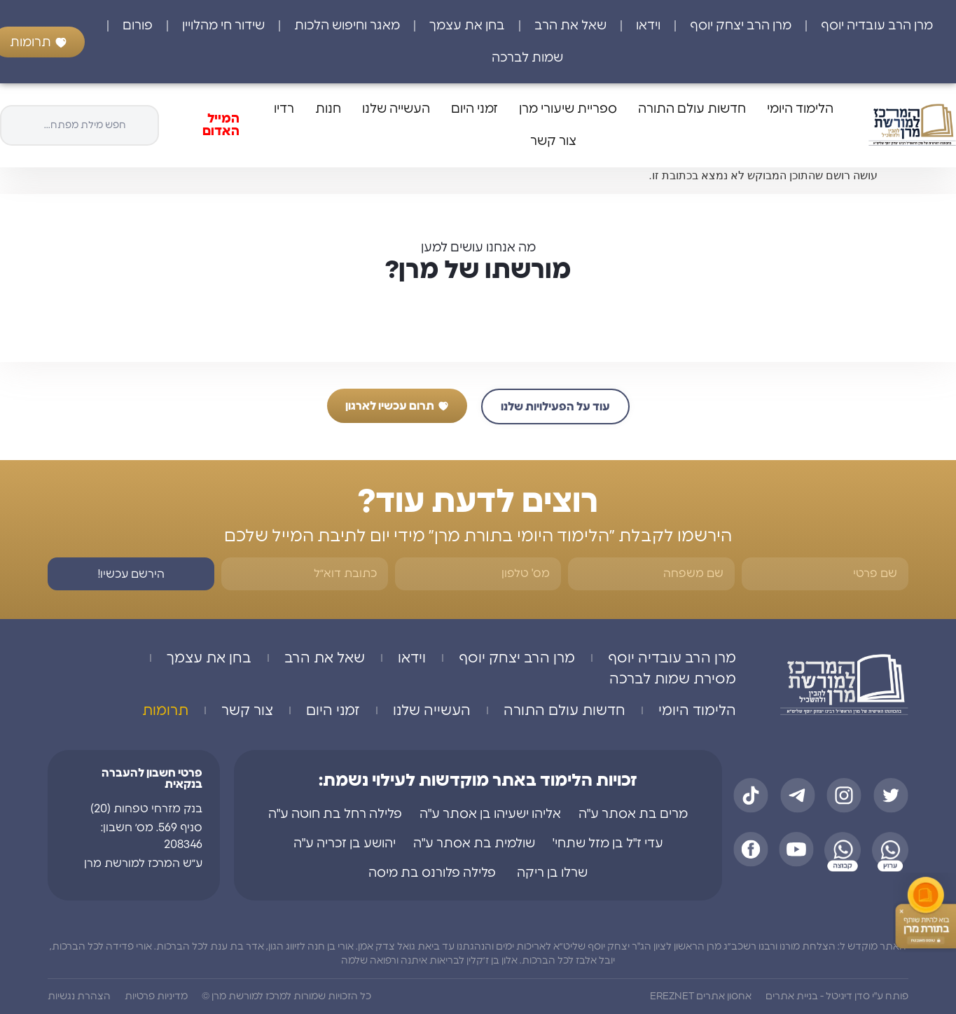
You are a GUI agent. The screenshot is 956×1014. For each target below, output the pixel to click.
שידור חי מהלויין (223, 26)
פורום (138, 26)
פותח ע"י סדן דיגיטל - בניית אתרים (837, 996)
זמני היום (474, 109)
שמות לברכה (527, 58)
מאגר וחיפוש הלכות (347, 26)
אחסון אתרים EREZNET (700, 996)
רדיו (284, 109)
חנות (328, 109)
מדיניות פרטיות (156, 996)
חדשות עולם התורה (692, 109)
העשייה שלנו (396, 109)
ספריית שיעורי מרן (568, 109)
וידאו (648, 26)
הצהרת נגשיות (79, 996)
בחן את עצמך (467, 26)
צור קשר (553, 141)
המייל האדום (221, 125)
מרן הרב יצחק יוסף (740, 26)
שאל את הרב (570, 26)
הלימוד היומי (800, 109)
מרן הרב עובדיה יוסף (877, 26)
